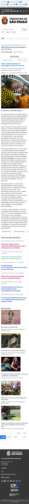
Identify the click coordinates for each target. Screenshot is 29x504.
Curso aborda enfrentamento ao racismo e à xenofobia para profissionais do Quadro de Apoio (14, 299)
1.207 (24, 433)
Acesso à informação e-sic (7, 9)
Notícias (14, 32)
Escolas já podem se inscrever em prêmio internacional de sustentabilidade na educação (12, 289)
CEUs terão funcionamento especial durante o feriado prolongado (12, 277)
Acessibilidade (23, 4)
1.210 (14, 437)
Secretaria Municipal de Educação (10, 45)
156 (3, 471)
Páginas (8, 32)
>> (2, 441)
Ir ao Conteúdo (5, 2)
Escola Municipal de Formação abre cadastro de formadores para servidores (14, 267)
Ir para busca (4, 4)
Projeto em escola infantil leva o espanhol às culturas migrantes (11, 257)
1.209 (9, 437)
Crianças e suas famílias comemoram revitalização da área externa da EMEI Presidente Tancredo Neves (14, 424)
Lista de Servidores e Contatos (9, 474)
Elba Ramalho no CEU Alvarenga (9, 327)
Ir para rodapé (13, 4)
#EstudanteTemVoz (6, 231)
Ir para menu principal (16, 2)
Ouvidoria (3, 11)
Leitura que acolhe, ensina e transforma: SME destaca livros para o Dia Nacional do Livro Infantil (13, 246)
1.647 (24, 437)
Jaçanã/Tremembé (18, 52)
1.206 (18, 433)
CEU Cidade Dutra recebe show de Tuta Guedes (13, 350)
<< (5, 433)
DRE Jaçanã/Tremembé (19, 231)
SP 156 (2, 12)
